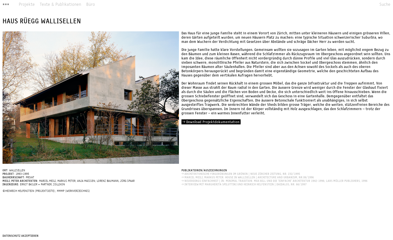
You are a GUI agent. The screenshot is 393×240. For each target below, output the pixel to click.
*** (6, 5)
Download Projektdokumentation (211, 122)
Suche (384, 5)
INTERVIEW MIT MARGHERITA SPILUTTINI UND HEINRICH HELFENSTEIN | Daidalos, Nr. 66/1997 (244, 184)
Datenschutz (12, 235)
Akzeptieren (30, 235)
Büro (90, 5)
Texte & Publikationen (60, 5)
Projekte (27, 5)
